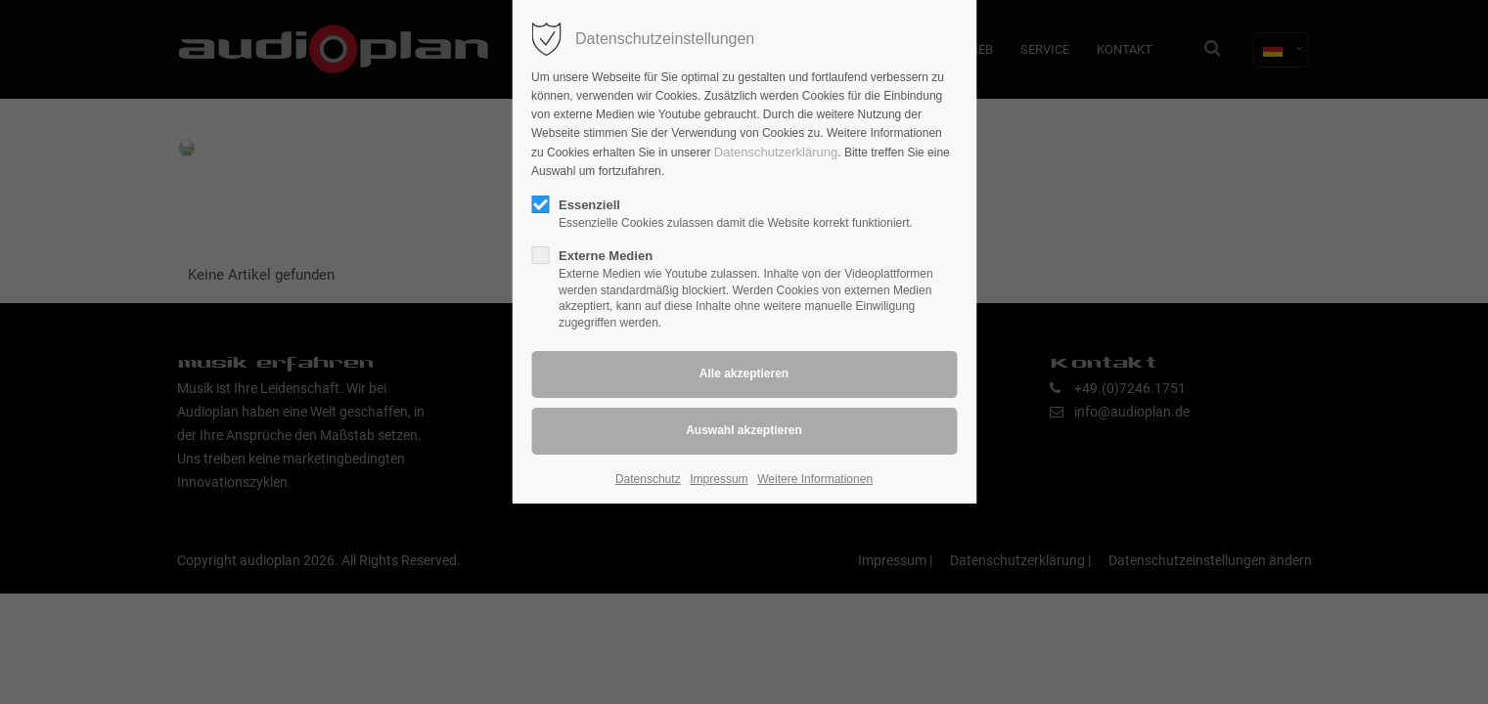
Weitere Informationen (815, 479)
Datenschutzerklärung (775, 152)
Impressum (718, 479)
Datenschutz (648, 479)
